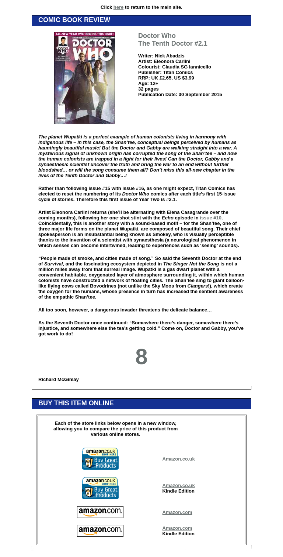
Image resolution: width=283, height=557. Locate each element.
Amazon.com (177, 512)
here (118, 7)
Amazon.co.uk (179, 459)
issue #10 (210, 218)
